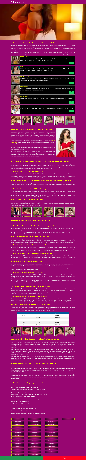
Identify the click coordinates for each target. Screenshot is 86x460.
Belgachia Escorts (24, 106)
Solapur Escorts (51, 446)
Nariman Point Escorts (17, 429)
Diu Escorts (51, 418)
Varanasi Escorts (51, 451)
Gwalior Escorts (51, 421)
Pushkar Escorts (51, 440)
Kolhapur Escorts (51, 429)
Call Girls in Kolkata (24, 56)
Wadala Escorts (18, 443)
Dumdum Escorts (24, 96)
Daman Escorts (35, 454)
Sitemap (68, 418)
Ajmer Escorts (17, 451)
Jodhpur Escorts (51, 427)
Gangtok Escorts (34, 446)
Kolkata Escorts (18, 421)
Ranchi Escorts (35, 438)
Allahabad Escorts (34, 449)
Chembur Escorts (17, 440)
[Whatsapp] (21, 458)
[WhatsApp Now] (72, 63)
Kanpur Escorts (35, 427)
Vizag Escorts (34, 418)
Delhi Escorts (17, 418)
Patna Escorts (34, 432)
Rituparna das (18, 2)
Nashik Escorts (51, 438)
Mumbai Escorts (18, 427)
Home (73, 2)
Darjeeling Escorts (34, 443)
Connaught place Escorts (34, 424)
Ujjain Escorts (51, 449)
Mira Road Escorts (17, 432)
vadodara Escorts (17, 449)
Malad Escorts (17, 435)
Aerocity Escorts (34, 421)
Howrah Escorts (23, 66)
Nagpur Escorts (51, 435)
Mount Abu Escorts (51, 432)
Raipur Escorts (34, 435)
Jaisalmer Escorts (51, 424)
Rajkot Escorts (51, 443)
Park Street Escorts (24, 76)
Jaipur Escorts (17, 454)
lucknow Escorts (34, 429)
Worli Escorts (17, 446)
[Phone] (64, 458)
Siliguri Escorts (34, 440)
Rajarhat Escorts (24, 86)
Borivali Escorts (18, 438)
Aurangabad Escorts (35, 451)
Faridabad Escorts (17, 424)
